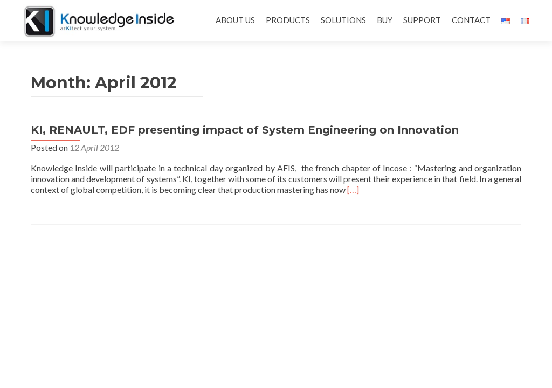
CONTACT (471, 20)
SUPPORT (422, 20)
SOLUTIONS (343, 20)
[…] (353, 189)
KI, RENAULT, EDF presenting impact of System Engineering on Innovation (245, 129)
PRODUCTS (288, 20)
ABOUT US (235, 20)
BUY (384, 20)
